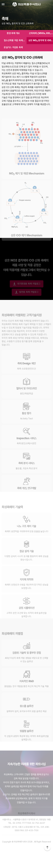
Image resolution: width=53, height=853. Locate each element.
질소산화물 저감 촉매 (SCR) (13, 41)
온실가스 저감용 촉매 (13, 47)
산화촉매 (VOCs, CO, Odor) (39, 33)
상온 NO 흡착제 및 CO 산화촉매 (39, 41)
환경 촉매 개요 (13, 33)
